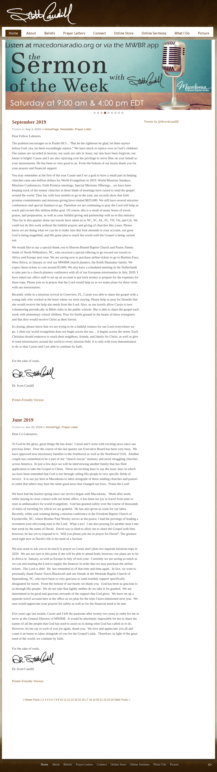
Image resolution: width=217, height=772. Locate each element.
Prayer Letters (74, 33)
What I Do (182, 33)
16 (83, 699)
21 (101, 699)
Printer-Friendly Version (28, 400)
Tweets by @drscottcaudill (161, 121)
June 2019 (22, 420)
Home (13, 33)
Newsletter (67, 129)
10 (61, 699)
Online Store (123, 33)
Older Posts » (122, 699)
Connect (99, 33)
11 (65, 699)
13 (72, 699)
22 (105, 699)
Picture (203, 33)
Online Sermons (154, 33)
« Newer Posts (31, 699)
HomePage (51, 129)
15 (79, 699)
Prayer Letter (83, 129)
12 (68, 699)
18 (90, 699)
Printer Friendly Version (27, 681)
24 (112, 699)
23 (108, 699)
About (31, 33)
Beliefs (49, 33)
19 (93, 699)
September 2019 (29, 122)
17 (86, 699)
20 (97, 699)
